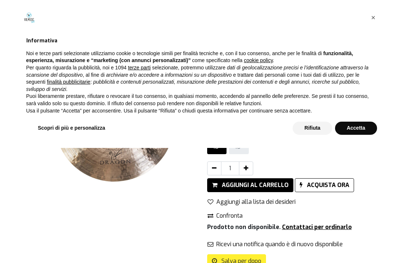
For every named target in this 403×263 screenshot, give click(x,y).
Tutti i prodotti (226, 36)
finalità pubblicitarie (68, 197)
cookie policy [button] (258, 176)
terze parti (139, 183)
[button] (373, 132)
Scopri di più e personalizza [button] (71, 243)
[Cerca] (188, 36)
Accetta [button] (356, 243)
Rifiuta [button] (312, 243)
